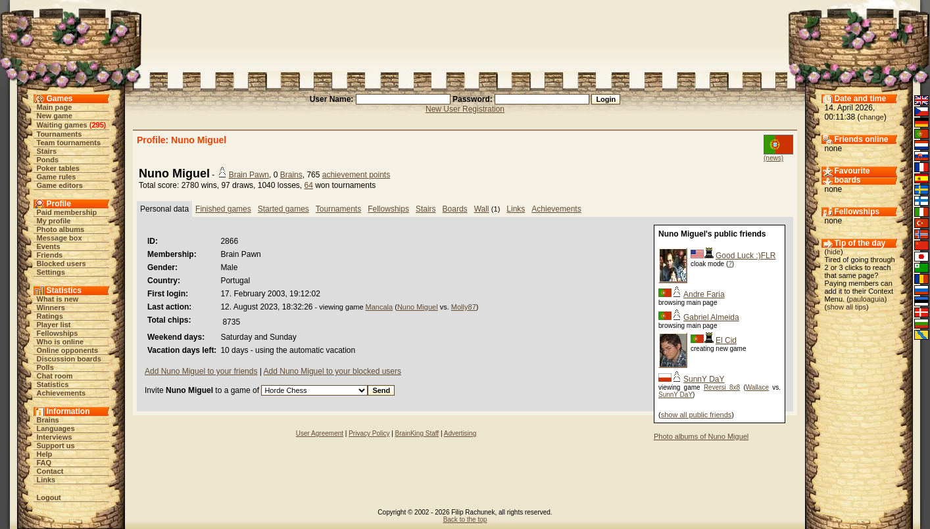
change (872, 117)
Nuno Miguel (417, 307)
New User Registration (465, 109)
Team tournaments (69, 143)
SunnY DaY (704, 379)
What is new (58, 299)
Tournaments (59, 134)
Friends (50, 255)
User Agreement (319, 433)
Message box (59, 238)
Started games (283, 209)
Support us (56, 445)
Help (45, 454)
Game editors (60, 185)
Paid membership (67, 212)
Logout (49, 497)
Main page (54, 107)
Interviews (54, 437)
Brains (48, 420)
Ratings (50, 316)
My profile (54, 221)
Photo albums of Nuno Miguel (701, 436)
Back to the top (465, 519)
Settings (51, 272)
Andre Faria (704, 294)
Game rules (56, 177)
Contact (50, 471)
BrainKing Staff (417, 433)
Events (49, 246)
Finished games (223, 209)
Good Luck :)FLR (745, 255)
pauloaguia (867, 299)
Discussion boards (69, 359)
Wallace (757, 387)
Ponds (48, 160)
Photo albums (61, 229)
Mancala (379, 307)
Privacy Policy (369, 433)
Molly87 (463, 307)
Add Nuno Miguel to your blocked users (332, 371)
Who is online (60, 342)
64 (308, 185)
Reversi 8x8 (722, 387)
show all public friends (696, 415)
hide (834, 252)
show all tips (846, 307)
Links (46, 480)
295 (97, 125)
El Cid (726, 340)
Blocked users (61, 263)
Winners (51, 307)
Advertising (460, 433)
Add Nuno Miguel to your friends (201, 371)
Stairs (47, 151)
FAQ (44, 463)
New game (54, 116)
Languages (56, 428)
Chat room (55, 376)
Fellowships (57, 333)
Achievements (61, 393)
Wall (481, 209)
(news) (773, 158)
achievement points (356, 174)
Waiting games (62, 125)
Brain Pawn (249, 174)
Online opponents (68, 350)
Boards (455, 209)
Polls (45, 367)
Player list (54, 325)
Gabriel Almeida (711, 317)
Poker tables (58, 168)
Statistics (53, 384)
